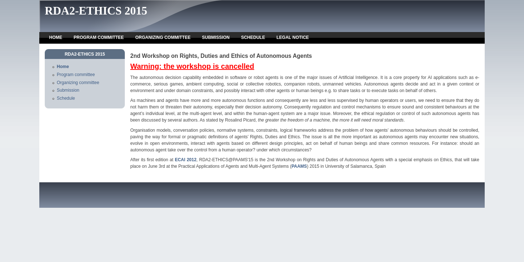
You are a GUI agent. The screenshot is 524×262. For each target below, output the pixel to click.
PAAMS (299, 166)
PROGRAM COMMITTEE (99, 37)
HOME (55, 37)
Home (63, 66)
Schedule (66, 98)
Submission (68, 90)
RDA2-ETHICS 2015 (96, 10)
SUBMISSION (216, 37)
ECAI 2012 (185, 159)
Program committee (76, 74)
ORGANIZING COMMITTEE (163, 37)
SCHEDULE (253, 37)
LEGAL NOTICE (293, 37)
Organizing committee (78, 82)
